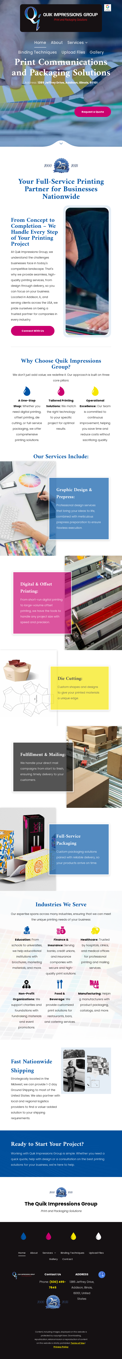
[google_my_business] (101, 1275)
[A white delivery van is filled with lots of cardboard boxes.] (98, 1071)
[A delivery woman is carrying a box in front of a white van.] (74, 1071)
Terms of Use (78, 1343)
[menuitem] (40, 43)
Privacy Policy (61, 1347)
